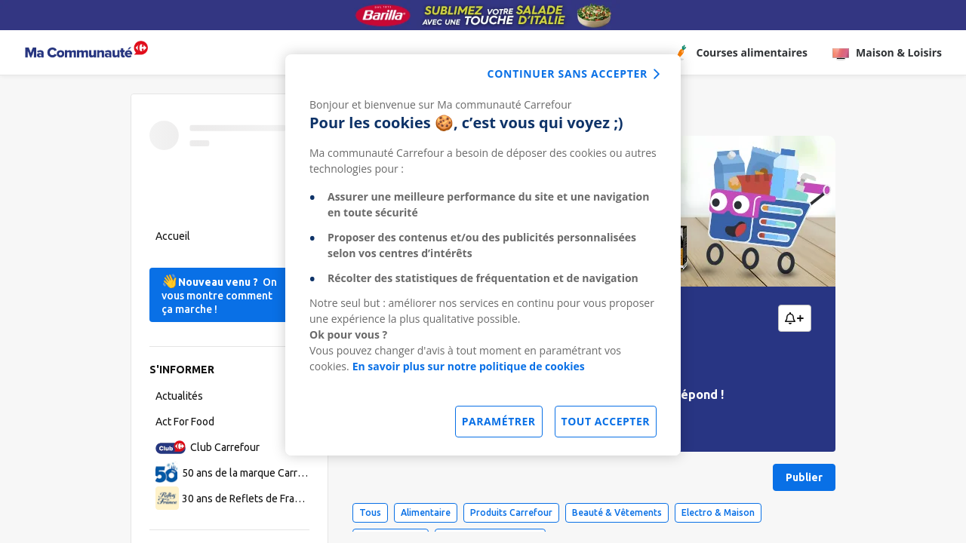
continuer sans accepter (568, 73)
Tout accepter (605, 421)
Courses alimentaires (740, 53)
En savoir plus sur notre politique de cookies (468, 366)
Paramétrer (499, 421)
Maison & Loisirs (887, 53)
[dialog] (483, 255)
